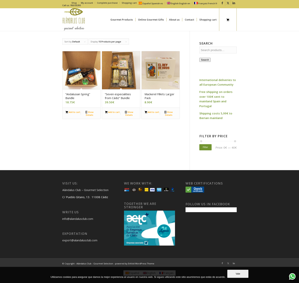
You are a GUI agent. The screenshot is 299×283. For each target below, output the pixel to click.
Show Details (89, 113)
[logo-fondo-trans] (73, 19)
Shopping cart (129, 2)
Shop (74, 2)
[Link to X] (228, 3)
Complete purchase (107, 2)
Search (205, 59)
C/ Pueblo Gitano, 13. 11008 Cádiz (85, 197)
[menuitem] (74, 3)
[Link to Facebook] (222, 3)
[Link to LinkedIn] (234, 3)
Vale (238, 273)
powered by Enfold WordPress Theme (134, 263)
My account (87, 2)
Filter (205, 147)
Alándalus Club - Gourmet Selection (94, 263)
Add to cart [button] (73, 112)
